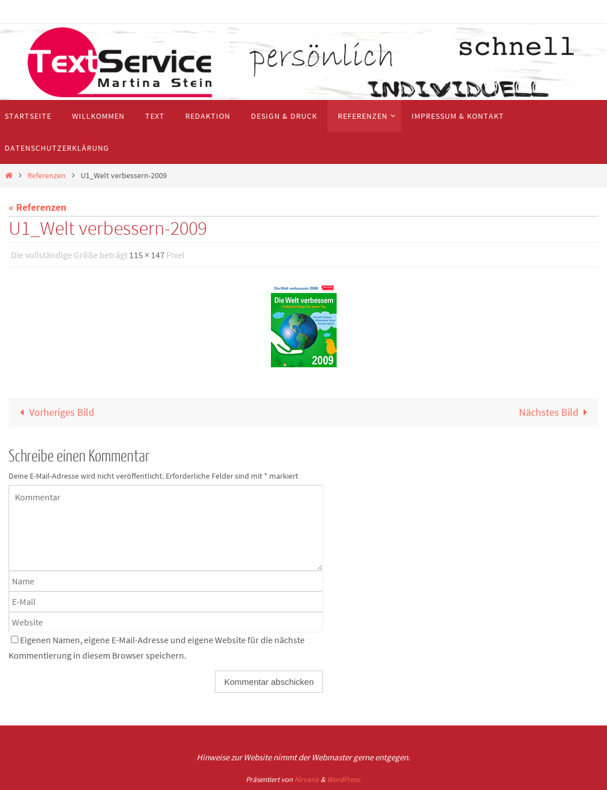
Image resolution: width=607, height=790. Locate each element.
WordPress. (344, 779)
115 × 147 (147, 254)
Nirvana (306, 779)
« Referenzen (37, 207)
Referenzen (46, 175)
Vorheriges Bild (54, 412)
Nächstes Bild (556, 412)
